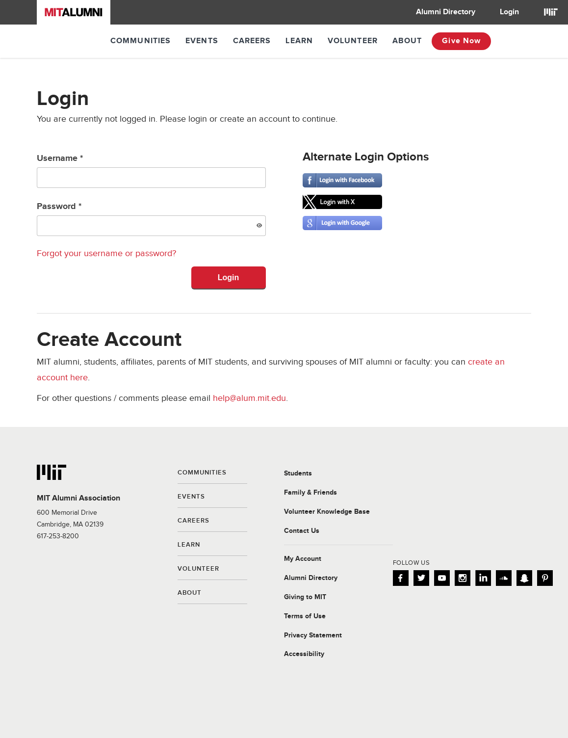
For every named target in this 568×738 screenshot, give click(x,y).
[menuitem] (446, 12)
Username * (151, 170)
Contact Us (301, 531)
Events (201, 41)
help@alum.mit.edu (249, 398)
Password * (151, 218)
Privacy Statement (313, 635)
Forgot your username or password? (106, 253)
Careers (252, 41)
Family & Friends (310, 493)
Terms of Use (305, 616)
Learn (299, 41)
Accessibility (304, 654)
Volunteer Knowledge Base (327, 512)
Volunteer (353, 41)
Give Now (461, 41)
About (407, 41)
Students (298, 473)
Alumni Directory (445, 12)
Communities (140, 41)
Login (509, 12)
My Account (302, 559)
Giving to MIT (305, 597)
